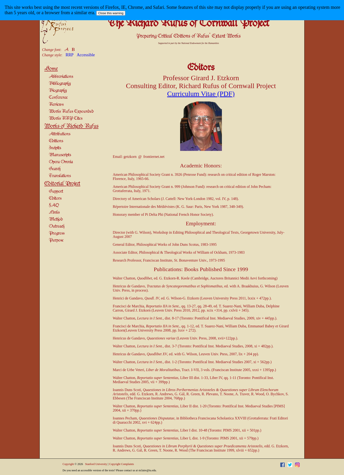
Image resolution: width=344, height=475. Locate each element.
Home (51, 69)
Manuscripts (60, 155)
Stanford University (96, 464)
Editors (55, 198)
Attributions (59, 134)
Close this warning (110, 13)
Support (56, 191)
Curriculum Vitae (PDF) (201, 93)
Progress (57, 233)
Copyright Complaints (121, 464)
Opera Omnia (61, 162)
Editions (56, 141)
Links (54, 212)
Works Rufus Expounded (71, 111)
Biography (58, 90)
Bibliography (60, 83)
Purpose (56, 240)
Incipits (55, 148)
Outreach (56, 226)
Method (56, 219)
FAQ (54, 205)
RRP (70, 55)
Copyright (68, 464)
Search (54, 169)
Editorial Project (62, 183)
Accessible (86, 55)
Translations (60, 176)
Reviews (56, 104)
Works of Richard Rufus (71, 126)
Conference (58, 97)
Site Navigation (50, 63)
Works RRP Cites (65, 118)
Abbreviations (61, 77)
